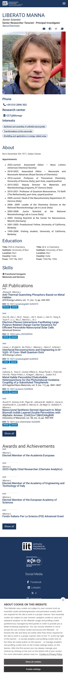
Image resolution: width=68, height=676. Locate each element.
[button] (44, 28)
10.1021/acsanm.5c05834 (17, 389)
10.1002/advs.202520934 (17, 334)
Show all (9, 433)
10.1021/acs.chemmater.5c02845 (21, 422)
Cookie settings (33, 669)
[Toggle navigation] (64, 4)
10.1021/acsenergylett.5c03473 (20, 304)
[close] (63, 600)
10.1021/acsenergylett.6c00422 (20, 359)
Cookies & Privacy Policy (50, 654)
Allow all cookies (33, 662)
